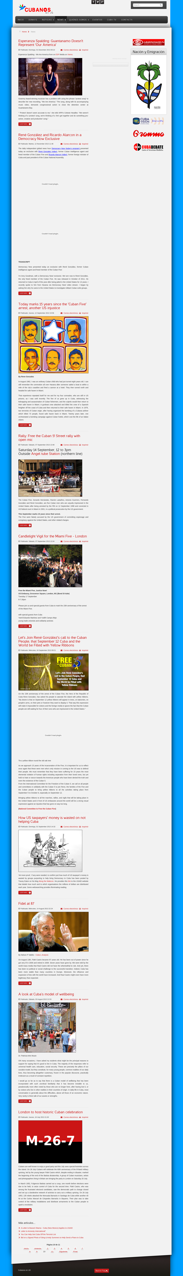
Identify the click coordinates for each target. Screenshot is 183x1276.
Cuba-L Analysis (42, 955)
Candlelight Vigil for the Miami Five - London (52, 536)
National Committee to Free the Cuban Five (37, 809)
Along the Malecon (46, 881)
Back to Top (100, 1271)
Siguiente (63, 1251)
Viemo (69, 54)
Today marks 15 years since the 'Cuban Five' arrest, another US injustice (52, 306)
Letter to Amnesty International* (33, 1231)
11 (52, 1251)
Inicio (26, 1248)
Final (75, 1251)
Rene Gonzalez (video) (47, 151)
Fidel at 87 (26, 903)
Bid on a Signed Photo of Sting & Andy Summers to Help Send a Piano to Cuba (51, 1238)
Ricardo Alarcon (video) (58, 155)
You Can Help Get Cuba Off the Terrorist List (38, 1234)
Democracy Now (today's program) (66, 148)
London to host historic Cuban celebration (50, 1112)
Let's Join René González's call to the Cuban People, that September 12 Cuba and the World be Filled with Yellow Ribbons (52, 641)
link (69, 881)
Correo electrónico (70, 50)
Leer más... (24, 124)
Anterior (37, 1248)
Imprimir (84, 50)
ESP (57, 54)
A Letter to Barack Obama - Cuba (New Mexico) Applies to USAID (46, 1228)
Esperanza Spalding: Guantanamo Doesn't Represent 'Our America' (50, 43)
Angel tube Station (45, 454)
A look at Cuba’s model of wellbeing (46, 994)
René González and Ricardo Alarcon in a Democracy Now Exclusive (49, 137)
